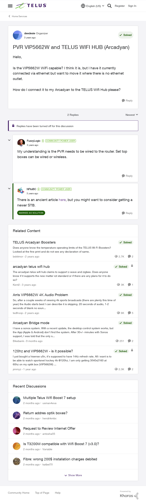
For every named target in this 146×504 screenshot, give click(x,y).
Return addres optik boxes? (45, 413)
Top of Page (42, 492)
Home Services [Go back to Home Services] (17, 16)
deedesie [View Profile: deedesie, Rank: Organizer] (29, 33)
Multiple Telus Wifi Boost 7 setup (49, 398)
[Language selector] (92, 6)
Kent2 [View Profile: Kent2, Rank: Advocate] (16, 284)
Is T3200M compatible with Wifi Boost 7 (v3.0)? (61, 444)
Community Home (18, 492)
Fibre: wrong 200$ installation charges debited (60, 459)
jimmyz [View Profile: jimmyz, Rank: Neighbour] (17, 369)
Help (57, 492)
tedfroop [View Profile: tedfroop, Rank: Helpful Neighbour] (18, 312)
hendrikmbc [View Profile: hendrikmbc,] (49, 418)
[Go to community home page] (31, 6)
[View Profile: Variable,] (16, 446)
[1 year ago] (29, 369)
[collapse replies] (9, 140)
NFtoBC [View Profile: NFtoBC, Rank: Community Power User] (31, 189)
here (62, 200)
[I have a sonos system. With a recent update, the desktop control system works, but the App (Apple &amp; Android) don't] (64, 332)
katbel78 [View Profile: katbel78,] (47, 464)
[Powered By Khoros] (129, 495)
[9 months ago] (33, 341)
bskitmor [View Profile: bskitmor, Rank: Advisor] (18, 256)
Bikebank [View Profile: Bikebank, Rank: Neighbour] (18, 341)
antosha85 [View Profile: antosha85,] (48, 433)
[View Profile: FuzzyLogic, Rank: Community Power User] (21, 143)
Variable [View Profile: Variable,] (47, 449)
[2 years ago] (31, 256)
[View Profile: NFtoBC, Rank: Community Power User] (21, 191)
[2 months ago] (31, 403)
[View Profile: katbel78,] (16, 461)
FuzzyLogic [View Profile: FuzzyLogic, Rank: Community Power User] (33, 140)
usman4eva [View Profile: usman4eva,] (49, 402)
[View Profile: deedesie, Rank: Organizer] (17, 35)
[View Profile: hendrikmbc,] (16, 415)
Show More (73, 475)
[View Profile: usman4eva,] (16, 400)
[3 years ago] (28, 285)
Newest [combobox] (132, 115)
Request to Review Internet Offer (49, 428)
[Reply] (127, 100)
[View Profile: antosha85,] (16, 431)
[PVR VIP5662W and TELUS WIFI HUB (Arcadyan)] (32, 145)
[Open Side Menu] (10, 6)
